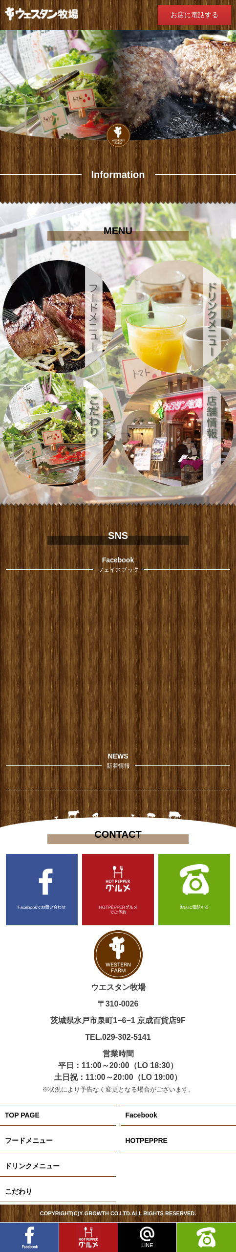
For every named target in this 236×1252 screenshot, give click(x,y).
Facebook (141, 1115)
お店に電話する (194, 15)
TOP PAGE (22, 1115)
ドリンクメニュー (32, 1166)
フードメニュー (29, 1140)
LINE (147, 1237)
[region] (118, 88)
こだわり (18, 1191)
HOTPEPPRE (147, 1140)
